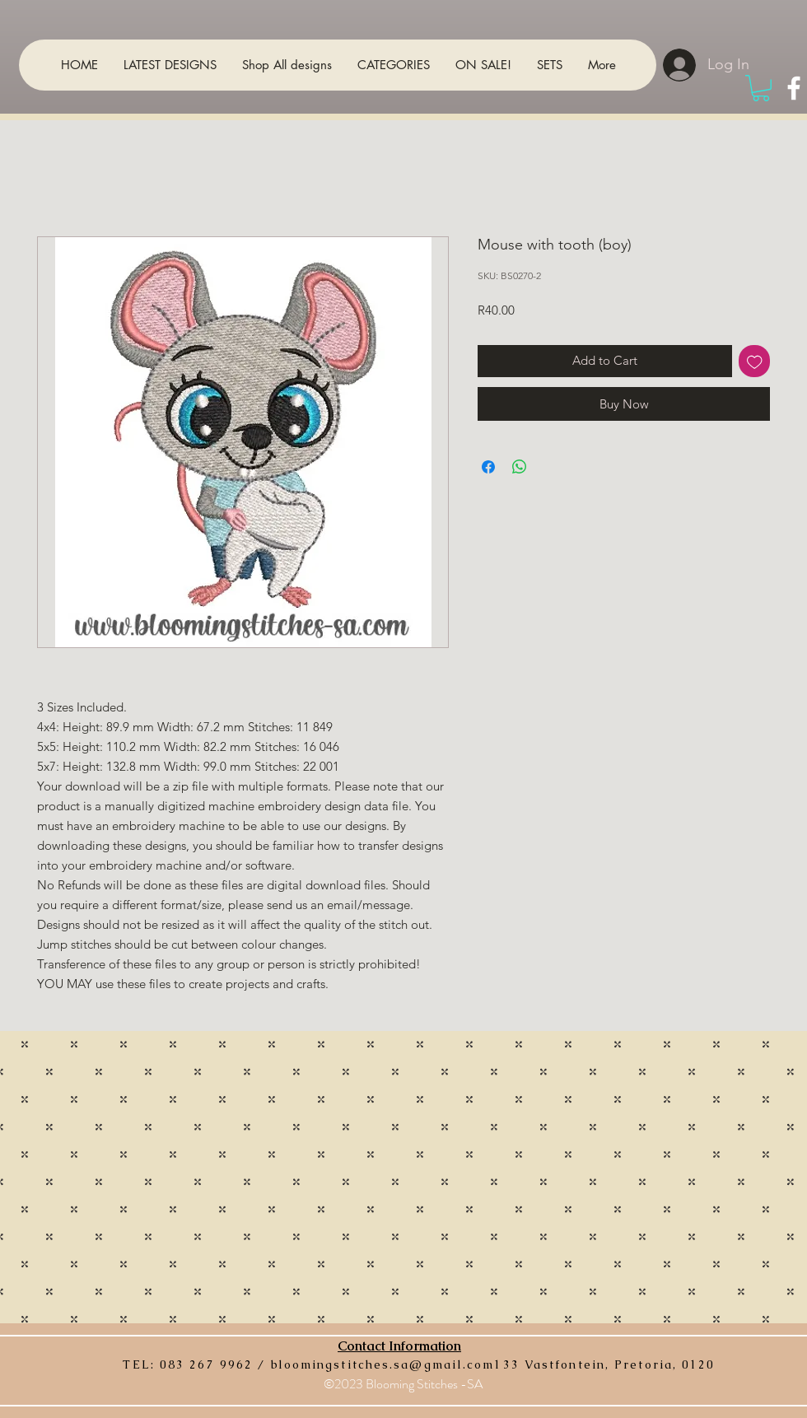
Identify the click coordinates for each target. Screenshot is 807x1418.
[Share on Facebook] (488, 467)
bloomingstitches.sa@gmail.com (383, 1364)
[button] (761, 88)
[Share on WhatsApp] (519, 467)
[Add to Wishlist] (755, 361)
